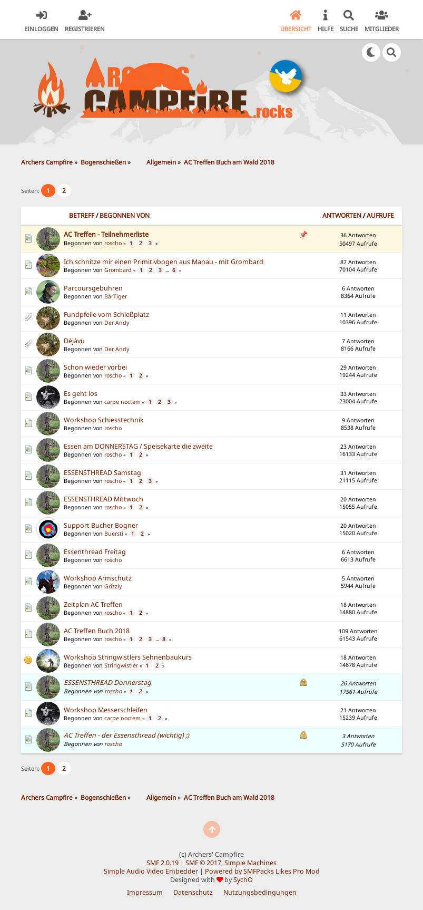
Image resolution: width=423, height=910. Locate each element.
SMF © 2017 (203, 862)
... (167, 270)
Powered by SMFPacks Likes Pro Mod (262, 871)
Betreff (81, 215)
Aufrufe (380, 215)
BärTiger (115, 296)
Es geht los (80, 393)
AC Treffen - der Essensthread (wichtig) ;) (126, 735)
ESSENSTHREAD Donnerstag (107, 682)
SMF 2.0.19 (162, 862)
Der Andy (116, 322)
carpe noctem (122, 401)
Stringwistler (121, 665)
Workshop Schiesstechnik (104, 419)
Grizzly (113, 586)
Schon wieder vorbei (95, 367)
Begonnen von (125, 215)
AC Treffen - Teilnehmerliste (106, 234)
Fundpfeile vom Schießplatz (106, 314)
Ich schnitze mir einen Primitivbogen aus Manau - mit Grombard (163, 261)
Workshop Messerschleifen (105, 709)
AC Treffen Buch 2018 (97, 630)
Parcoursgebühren (93, 288)
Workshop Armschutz (98, 578)
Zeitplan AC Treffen (93, 604)
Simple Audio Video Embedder (151, 871)
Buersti (113, 533)
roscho (113, 243)
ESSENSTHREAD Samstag (102, 472)
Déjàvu (74, 340)
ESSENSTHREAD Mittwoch (103, 499)
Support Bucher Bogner (101, 525)
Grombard (118, 270)
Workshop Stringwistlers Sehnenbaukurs (128, 657)
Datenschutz (193, 892)
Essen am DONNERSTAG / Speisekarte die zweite (138, 446)
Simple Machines (250, 862)
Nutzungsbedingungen (260, 892)
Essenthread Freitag (95, 551)
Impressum (145, 892)
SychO (243, 879)
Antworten (341, 215)
